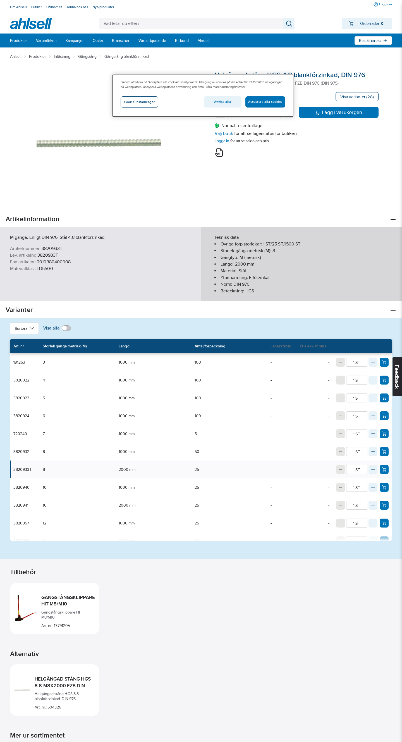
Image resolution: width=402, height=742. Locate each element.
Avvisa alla (222, 101)
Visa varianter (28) (357, 96)
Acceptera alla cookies (265, 101)
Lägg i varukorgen (338, 112)
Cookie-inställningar (139, 102)
